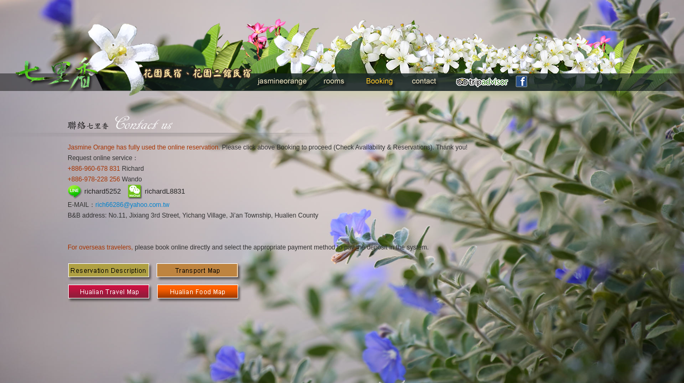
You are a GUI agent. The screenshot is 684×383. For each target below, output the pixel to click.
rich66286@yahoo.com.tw (132, 205)
